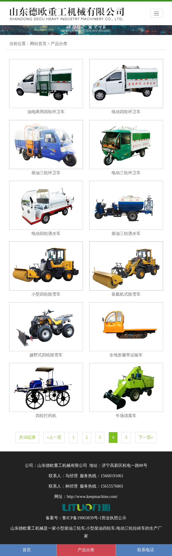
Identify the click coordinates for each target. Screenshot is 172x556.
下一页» (145, 437)
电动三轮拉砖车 (130, 528)
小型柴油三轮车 (70, 528)
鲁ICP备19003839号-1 (81, 518)
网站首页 (38, 43)
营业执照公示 (113, 518)
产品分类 (59, 43)
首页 (27, 550)
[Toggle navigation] (156, 13)
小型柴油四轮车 (100, 528)
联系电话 (145, 550)
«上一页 (54, 437)
